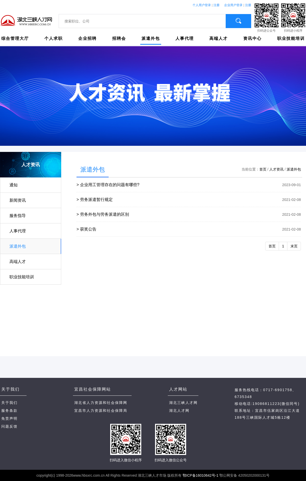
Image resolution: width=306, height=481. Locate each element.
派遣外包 (151, 38)
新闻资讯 (17, 200)
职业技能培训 (291, 38)
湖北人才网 (179, 410)
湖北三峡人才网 (183, 403)
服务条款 (9, 410)
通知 (13, 185)
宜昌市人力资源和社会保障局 (100, 410)
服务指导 (17, 215)
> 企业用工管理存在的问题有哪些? (107, 185)
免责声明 (9, 418)
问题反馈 (9, 426)
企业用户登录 (233, 5)
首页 (262, 169)
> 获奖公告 (86, 229)
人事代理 (184, 38)
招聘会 (119, 38)
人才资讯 (276, 169)
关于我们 (9, 403)
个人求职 (53, 38)
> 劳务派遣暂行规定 (94, 199)
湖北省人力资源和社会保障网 (100, 403)
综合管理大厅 (15, 38)
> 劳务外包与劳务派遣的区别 (102, 214)
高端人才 (218, 38)
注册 (216, 5)
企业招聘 (87, 38)
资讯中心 (252, 38)
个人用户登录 (202, 5)
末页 (294, 246)
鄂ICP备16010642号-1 (200, 475)
